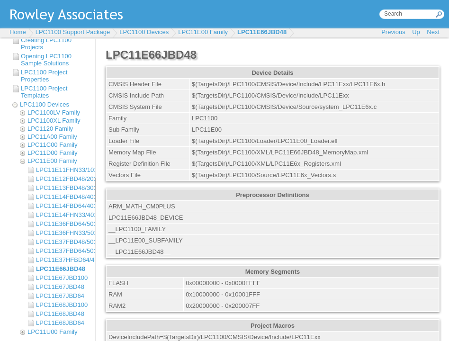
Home (17, 32)
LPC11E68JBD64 (60, 322)
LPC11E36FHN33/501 (63, 232)
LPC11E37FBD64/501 (63, 250)
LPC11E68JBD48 (60, 313)
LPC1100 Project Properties (44, 76)
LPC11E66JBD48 (262, 32)
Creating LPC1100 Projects (46, 43)
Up (416, 32)
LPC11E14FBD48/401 (63, 196)
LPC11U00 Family (52, 331)
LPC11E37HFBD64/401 (63, 259)
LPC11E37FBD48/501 (63, 241)
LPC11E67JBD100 (62, 277)
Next (433, 32)
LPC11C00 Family (52, 144)
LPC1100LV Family (53, 112)
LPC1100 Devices (144, 32)
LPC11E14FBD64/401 (63, 205)
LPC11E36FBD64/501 (63, 223)
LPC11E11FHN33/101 (63, 169)
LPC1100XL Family (54, 120)
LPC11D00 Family (52, 152)
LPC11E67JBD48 (60, 286)
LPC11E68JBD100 (62, 304)
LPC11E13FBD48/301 (63, 187)
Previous (393, 32)
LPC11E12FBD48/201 (63, 178)
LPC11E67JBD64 (60, 295)
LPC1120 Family (50, 128)
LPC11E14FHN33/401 (63, 214)
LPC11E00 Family (203, 32)
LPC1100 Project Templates (44, 92)
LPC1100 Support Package (73, 32)
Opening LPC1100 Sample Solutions (46, 60)
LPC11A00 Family (52, 136)
